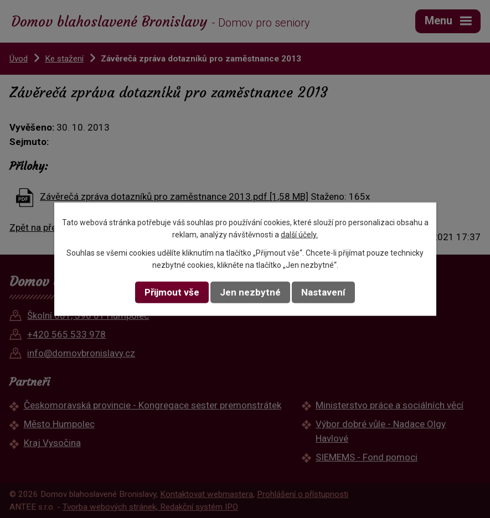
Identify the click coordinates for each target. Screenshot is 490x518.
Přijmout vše (172, 292)
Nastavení (323, 292)
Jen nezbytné (250, 292)
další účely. (299, 234)
